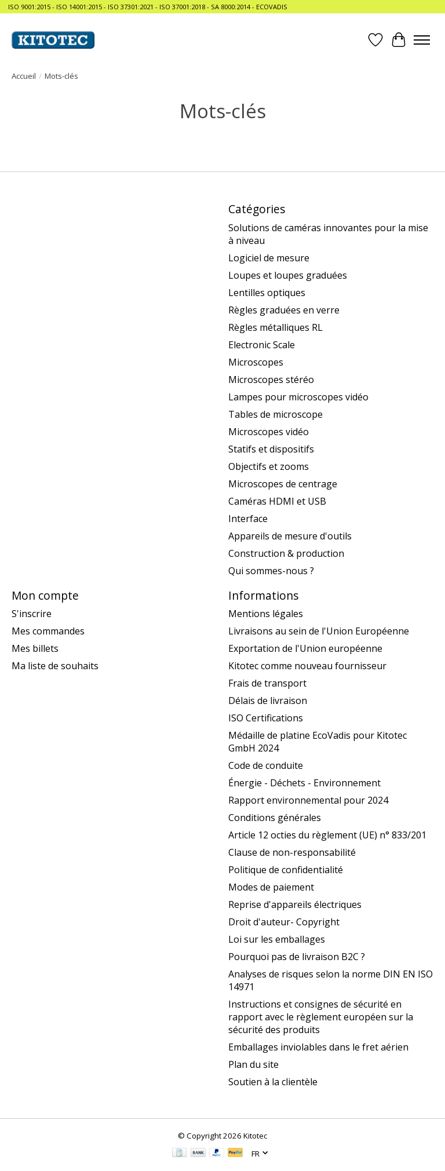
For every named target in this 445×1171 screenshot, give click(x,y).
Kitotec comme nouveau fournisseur (307, 665)
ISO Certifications (265, 718)
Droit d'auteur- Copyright (284, 921)
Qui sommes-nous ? (271, 570)
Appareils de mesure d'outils (290, 536)
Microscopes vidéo (268, 431)
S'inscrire (32, 613)
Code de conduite (265, 765)
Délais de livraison (267, 700)
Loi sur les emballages (276, 939)
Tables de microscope (275, 414)
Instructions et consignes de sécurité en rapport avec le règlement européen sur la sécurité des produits (320, 1017)
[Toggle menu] (421, 40)
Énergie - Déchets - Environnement (304, 782)
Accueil (24, 76)
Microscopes (255, 362)
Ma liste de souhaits (55, 665)
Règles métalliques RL (275, 327)
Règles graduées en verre (284, 310)
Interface (248, 518)
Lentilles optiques (266, 292)
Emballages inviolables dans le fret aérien (318, 1047)
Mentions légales (265, 613)
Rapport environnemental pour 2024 (308, 800)
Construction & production (286, 553)
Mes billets (35, 648)
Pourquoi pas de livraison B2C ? (296, 956)
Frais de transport (267, 683)
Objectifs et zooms (268, 466)
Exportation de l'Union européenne (305, 648)
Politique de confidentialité (285, 869)
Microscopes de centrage (282, 483)
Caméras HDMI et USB (277, 501)
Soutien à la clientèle (273, 1081)
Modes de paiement (271, 887)
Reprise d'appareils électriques (295, 904)
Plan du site (253, 1064)
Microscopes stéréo (271, 379)
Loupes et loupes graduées (287, 275)
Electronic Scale (261, 344)
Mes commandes (48, 631)
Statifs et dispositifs (271, 449)
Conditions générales (274, 817)
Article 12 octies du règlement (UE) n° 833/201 (327, 835)
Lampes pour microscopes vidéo (298, 397)
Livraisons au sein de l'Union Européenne (318, 631)
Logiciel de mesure (268, 257)
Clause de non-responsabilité (292, 852)
